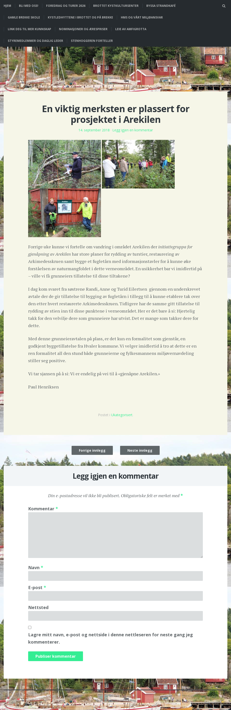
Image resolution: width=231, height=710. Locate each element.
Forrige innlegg (92, 450)
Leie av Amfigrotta (130, 29)
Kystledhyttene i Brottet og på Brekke (80, 17)
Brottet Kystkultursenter (116, 6)
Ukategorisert (121, 415)
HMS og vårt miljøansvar (142, 17)
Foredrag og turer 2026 (65, 6)
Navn (35, 567)
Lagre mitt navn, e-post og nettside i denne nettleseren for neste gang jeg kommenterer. (110, 638)
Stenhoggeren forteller (92, 41)
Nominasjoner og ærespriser (83, 29)
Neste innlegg (139, 450)
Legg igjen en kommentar (132, 130)
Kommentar (43, 509)
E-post (37, 587)
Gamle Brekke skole (24, 17)
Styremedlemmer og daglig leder (35, 41)
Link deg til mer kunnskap (29, 29)
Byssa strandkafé (161, 6)
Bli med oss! (28, 6)
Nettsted (38, 607)
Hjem (7, 6)
